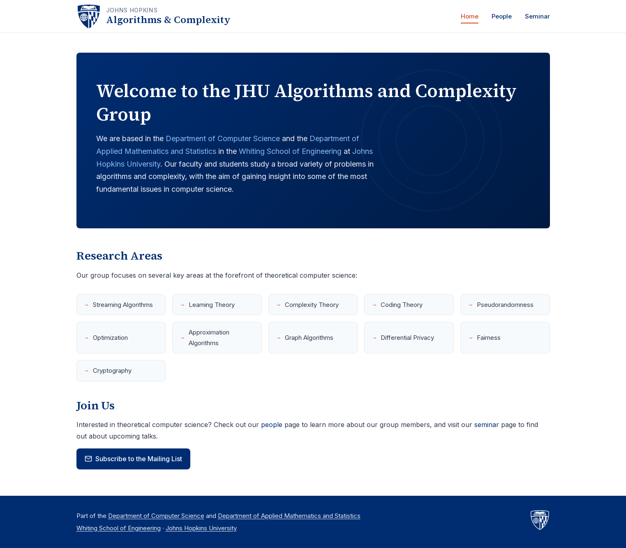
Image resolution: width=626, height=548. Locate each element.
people (271, 424)
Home (469, 16)
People (502, 16)
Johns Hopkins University (201, 528)
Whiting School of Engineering (290, 151)
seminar (486, 424)
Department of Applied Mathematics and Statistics (289, 516)
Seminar (537, 16)
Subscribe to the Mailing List (133, 459)
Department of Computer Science (223, 138)
